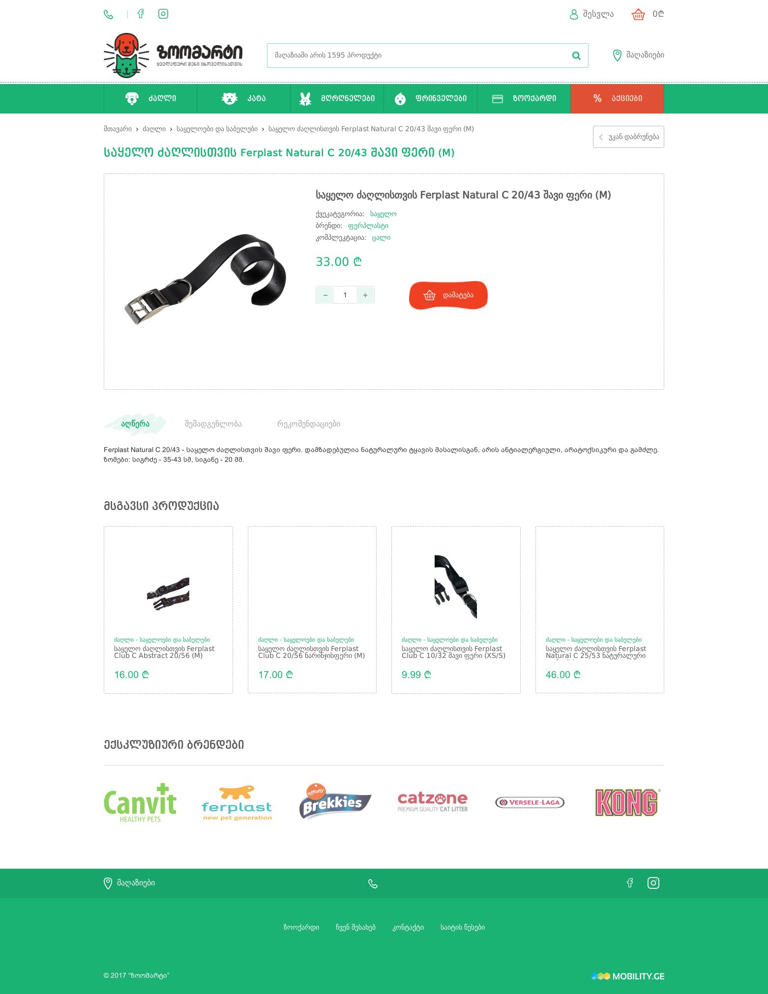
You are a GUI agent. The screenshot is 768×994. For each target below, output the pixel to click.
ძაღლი (155, 129)
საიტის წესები (463, 927)
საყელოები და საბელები (218, 129)
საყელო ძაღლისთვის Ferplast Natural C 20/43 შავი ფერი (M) (371, 129)
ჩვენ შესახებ (356, 927)
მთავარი (118, 129)
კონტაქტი (408, 927)
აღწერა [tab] (135, 424)
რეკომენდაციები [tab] (308, 424)
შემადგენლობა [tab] (213, 424)
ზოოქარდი (301, 927)
